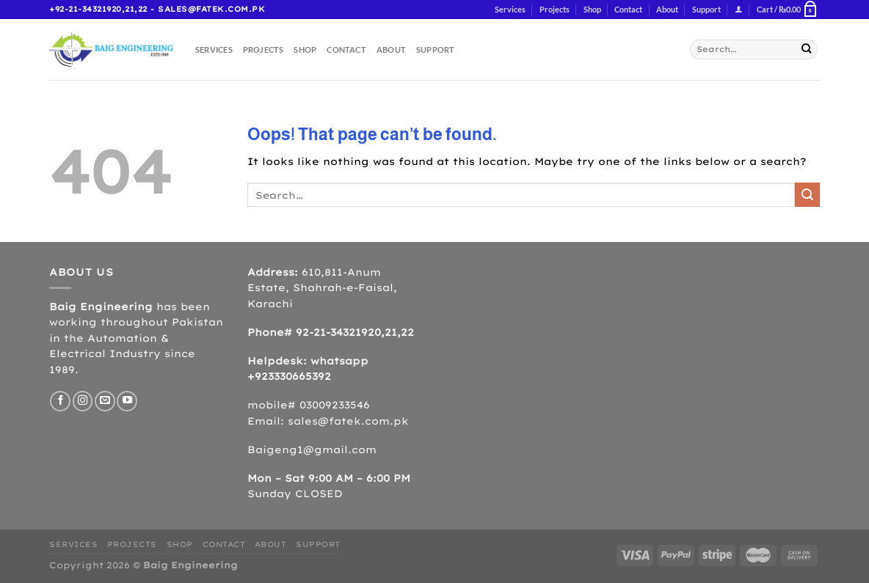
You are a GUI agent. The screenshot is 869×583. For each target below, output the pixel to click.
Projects (554, 9)
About (667, 9)
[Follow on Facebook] (60, 401)
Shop (592, 9)
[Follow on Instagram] (83, 401)
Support (706, 9)
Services (510, 9)
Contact (628, 9)
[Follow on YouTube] (127, 401)
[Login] (739, 9)
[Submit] (806, 49)
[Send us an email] (105, 401)
